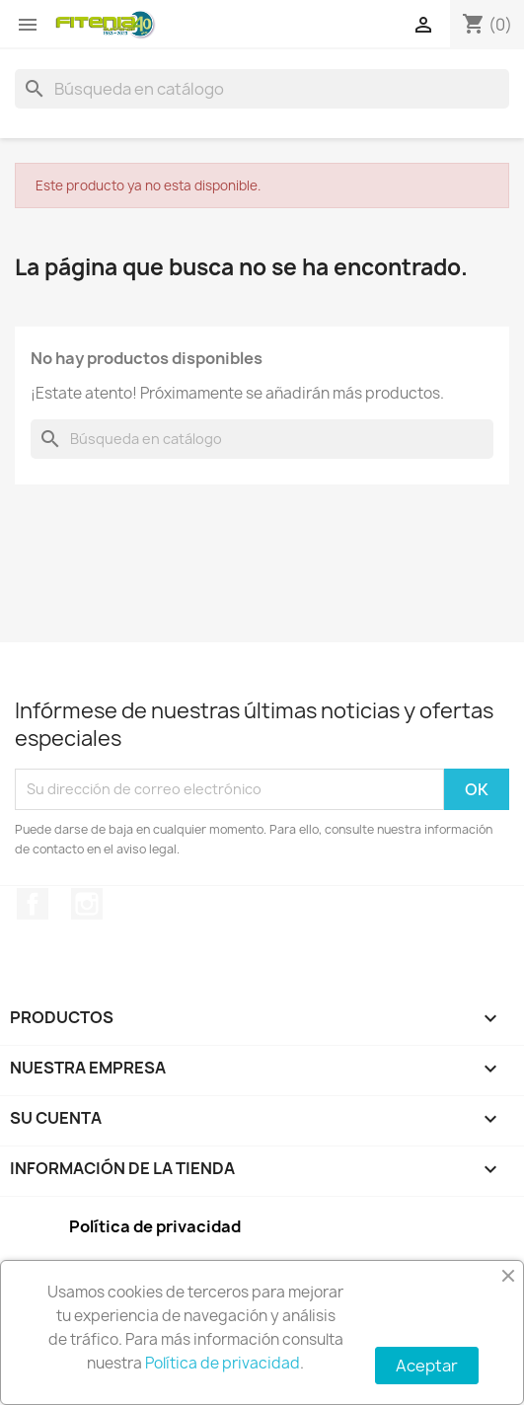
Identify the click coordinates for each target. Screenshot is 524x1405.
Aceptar (427, 1365)
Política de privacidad (222, 1363)
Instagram (87, 904)
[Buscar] (262, 89)
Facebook (32, 904)
